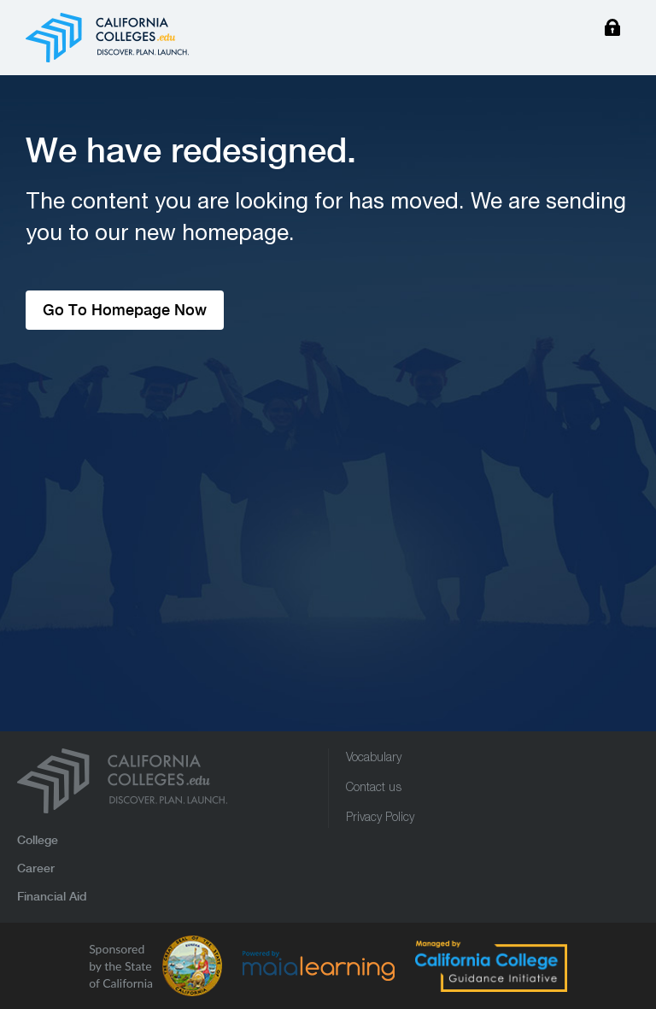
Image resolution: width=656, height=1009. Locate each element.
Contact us (373, 789)
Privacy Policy (380, 818)
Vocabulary (373, 759)
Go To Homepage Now (125, 310)
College (37, 840)
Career (36, 868)
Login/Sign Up (612, 29)
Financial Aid (52, 896)
